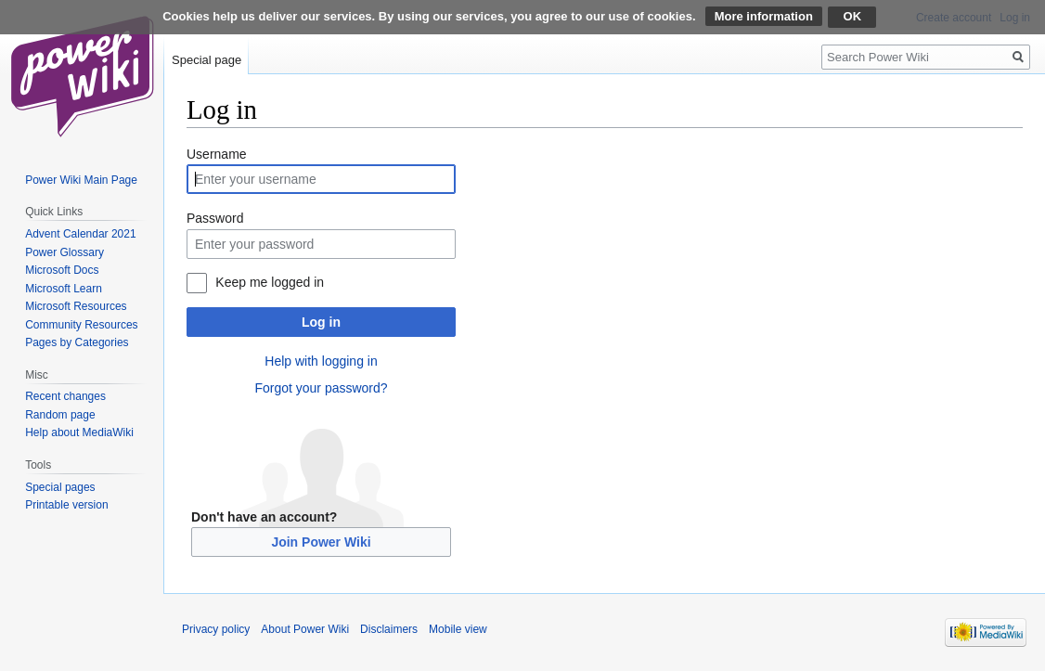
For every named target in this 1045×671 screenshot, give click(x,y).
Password (215, 218)
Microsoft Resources (75, 306)
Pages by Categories (76, 342)
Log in (321, 322)
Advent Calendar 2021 (80, 233)
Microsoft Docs (61, 270)
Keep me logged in (269, 282)
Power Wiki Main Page (81, 180)
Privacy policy (216, 629)
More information (764, 16)
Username (217, 154)
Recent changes (65, 396)
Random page (60, 414)
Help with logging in (320, 361)
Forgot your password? (320, 388)
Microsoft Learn (63, 288)
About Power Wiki (305, 629)
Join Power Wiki (320, 542)
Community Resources (81, 324)
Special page (206, 60)
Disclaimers (389, 629)
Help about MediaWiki (79, 432)
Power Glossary (64, 252)
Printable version (66, 504)
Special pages (60, 487)
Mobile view (458, 629)
